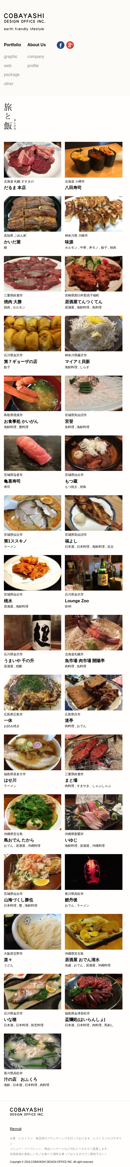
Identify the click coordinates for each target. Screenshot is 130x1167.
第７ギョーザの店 (20, 361)
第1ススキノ (15, 541)
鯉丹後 (71, 900)
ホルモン (71, 247)
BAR (68, 606)
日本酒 (69, 547)
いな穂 (10, 1019)
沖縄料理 (34, 846)
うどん (8, 965)
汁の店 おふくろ (20, 1079)
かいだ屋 (12, 242)
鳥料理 (97, 307)
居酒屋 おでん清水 (82, 960)
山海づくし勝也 (18, 900)
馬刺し (109, 1025)
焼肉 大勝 (13, 302)
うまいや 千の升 (19, 660)
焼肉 (113, 247)
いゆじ (71, 840)
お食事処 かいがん (21, 421)
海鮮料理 (83, 307)
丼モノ (93, 247)
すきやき (83, 786)
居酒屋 (69, 307)
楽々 (8, 960)
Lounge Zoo (77, 601)
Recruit (15, 1129)
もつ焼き (71, 487)
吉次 (110, 547)
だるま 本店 (15, 187)
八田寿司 (73, 187)
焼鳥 (83, 487)
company (35, 56)
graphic (10, 56)
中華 (83, 247)
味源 (69, 242)
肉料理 (69, 666)
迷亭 (69, 720)
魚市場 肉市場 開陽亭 (85, 660)
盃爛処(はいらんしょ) (85, 1019)
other (8, 83)
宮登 (69, 421)
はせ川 (10, 780)
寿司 (7, 487)
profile (33, 65)
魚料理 (69, 427)
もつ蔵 (71, 481)
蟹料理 (23, 427)
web (7, 65)
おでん (81, 726)
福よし (71, 541)
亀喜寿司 (12, 481)
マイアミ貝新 (77, 361)
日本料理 (83, 547)
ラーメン (10, 547)
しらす (84, 367)
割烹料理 (37, 1025)
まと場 (71, 780)
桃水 (8, 601)
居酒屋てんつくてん (83, 302)
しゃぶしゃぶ (101, 786)
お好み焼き (12, 726)
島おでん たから (19, 840)
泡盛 (68, 965)
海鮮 (7, 1085)
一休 (8, 720)
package (12, 74)
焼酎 (19, 666)
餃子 (104, 247)
